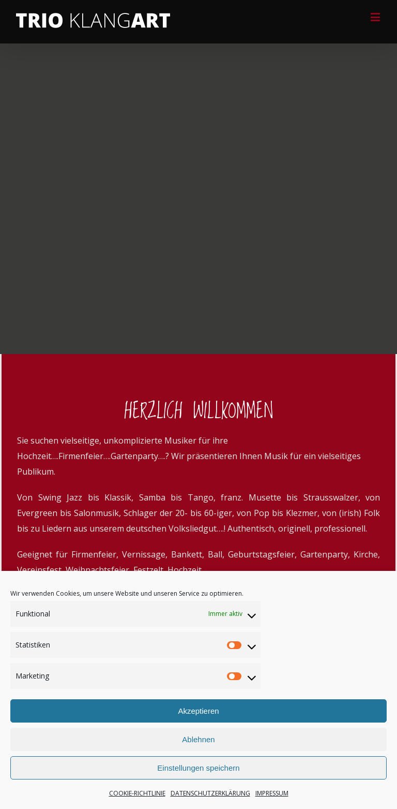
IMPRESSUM (271, 793)
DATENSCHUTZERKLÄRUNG (210, 793)
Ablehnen (198, 739)
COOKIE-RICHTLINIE (137, 793)
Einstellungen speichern (198, 767)
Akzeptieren (198, 711)
